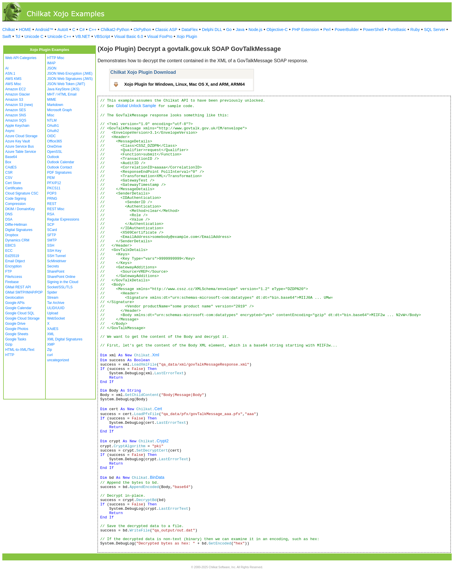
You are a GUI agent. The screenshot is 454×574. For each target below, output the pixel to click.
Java (240, 29)
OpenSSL (54, 152)
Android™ (44, 29)
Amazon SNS (15, 115)
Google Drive (15, 324)
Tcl (17, 36)
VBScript (102, 36)
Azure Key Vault (17, 141)
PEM (51, 178)
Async (10, 131)
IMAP (51, 63)
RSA (50, 214)
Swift (6, 36)
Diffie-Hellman (16, 225)
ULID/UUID (56, 308)
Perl (327, 29)
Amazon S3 (14, 100)
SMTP (52, 240)
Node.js (255, 29)
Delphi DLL (212, 29)
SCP (50, 225)
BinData (157, 477)
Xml (155, 355)
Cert (158, 408)
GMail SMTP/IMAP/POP (24, 292)
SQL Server (434, 29)
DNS (8, 214)
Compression (15, 204)
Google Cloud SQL (19, 313)
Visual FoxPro (159, 36)
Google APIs (15, 303)
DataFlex (190, 29)
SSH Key (54, 251)
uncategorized (58, 360)
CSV (8, 178)
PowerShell (373, 29)
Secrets (53, 266)
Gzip (8, 344)
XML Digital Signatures (65, 339)
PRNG (52, 199)
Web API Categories (20, 58)
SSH (50, 245)
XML (50, 334)
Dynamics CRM (17, 240)
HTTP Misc (55, 58)
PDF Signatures (59, 172)
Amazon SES (15, 110)
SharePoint (55, 271)
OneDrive (54, 146)
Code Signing (15, 199)
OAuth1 (53, 126)
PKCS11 (54, 188)
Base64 (11, 157)
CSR (8, 172)
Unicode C (33, 36)
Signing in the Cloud (62, 282)
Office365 (54, 141)
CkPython (142, 29)
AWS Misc (13, 84)
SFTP (51, 235)
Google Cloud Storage (22, 318)
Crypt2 (163, 441)
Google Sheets (16, 334)
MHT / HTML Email (61, 94)
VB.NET (83, 36)
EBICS (10, 245)
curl (50, 355)
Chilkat (8, 29)
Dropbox (11, 235)
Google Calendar (18, 308)
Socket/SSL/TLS (60, 287)
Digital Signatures (18, 230)
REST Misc (56, 209)
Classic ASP (166, 29)
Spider (52, 292)
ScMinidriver (56, 261)
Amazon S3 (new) (19, 105)
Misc (50, 115)
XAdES (52, 329)
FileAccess (13, 277)
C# (82, 29)
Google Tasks (15, 339)
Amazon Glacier (17, 94)
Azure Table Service (20, 152)
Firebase (12, 282)
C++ (92, 29)
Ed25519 (12, 256)
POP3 (51, 193)
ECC (8, 251)
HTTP (9, 355)
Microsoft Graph (59, 110)
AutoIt (63, 29)
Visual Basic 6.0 (128, 36)
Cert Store (13, 183)
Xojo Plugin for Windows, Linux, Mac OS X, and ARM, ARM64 (184, 84)
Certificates (14, 188)
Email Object (15, 261)
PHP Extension (305, 29)
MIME (51, 100)
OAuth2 (53, 131)
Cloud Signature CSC (22, 193)
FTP (8, 271)
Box (8, 162)
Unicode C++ (59, 36)
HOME (25, 29)
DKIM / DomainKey (20, 209)
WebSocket (56, 318)
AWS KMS (13, 79)
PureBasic (397, 29)
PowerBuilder (347, 29)
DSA (8, 219)
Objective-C (277, 29)
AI (6, 68)
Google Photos (16, 329)
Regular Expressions (63, 219)
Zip (49, 350)
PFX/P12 (54, 183)
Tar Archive (55, 303)
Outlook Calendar (60, 162)
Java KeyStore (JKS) (63, 89)
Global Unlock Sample (136, 105)
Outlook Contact (59, 167)
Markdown (55, 105)
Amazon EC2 (15, 89)
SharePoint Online (61, 277)
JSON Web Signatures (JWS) (70, 79)
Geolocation (14, 298)
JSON (51, 68)
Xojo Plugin (187, 36)
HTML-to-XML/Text (19, 350)
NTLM (52, 120)
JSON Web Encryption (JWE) (69, 73)
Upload (52, 313)
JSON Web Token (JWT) (66, 84)
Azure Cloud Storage (21, 136)
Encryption (13, 266)
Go (229, 29)
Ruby (415, 29)
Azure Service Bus (19, 146)
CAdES (11, 167)
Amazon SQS (15, 120)
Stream (52, 298)
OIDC (51, 136)
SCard (52, 230)
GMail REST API (18, 287)
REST (51, 204)
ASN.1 (10, 73)
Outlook (53, 157)
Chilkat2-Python (115, 29)
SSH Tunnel (56, 256)
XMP (51, 344)
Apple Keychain (17, 126)
